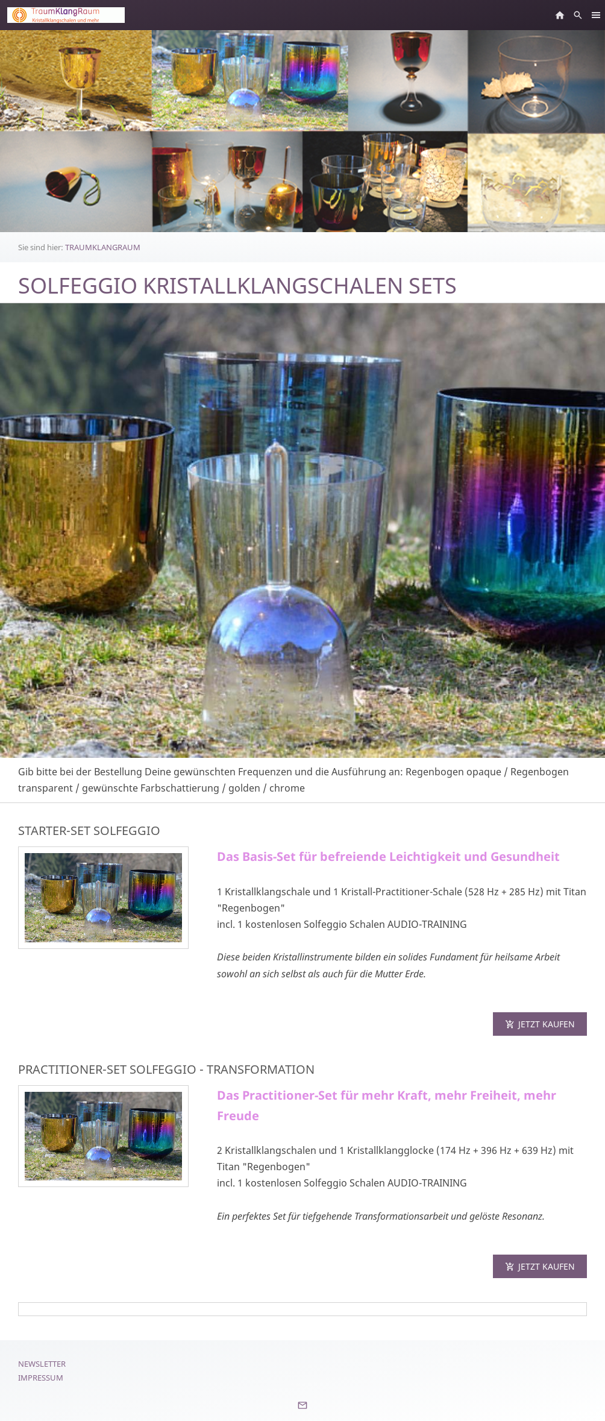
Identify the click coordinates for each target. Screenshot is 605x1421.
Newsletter (42, 1363)
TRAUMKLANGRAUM (102, 247)
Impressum (40, 1377)
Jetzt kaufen (540, 1024)
